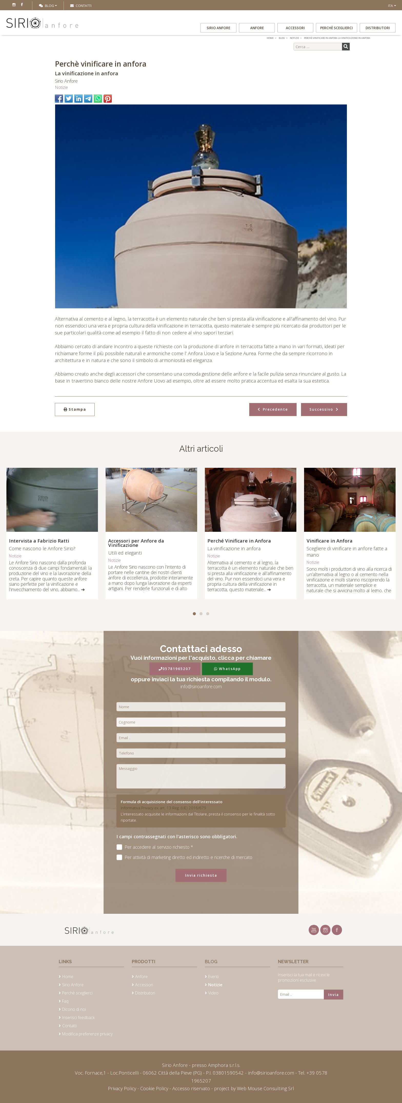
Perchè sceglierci (336, 28)
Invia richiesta (201, 875)
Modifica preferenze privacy (87, 1034)
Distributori (378, 28)
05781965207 (175, 668)
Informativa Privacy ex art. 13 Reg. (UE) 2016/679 (163, 807)
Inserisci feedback (78, 1017)
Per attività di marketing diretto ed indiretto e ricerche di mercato (184, 857)
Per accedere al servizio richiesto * (154, 847)
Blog (46, 5)
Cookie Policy (154, 1088)
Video (213, 993)
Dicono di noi (74, 1009)
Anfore (257, 28)
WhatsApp (227, 668)
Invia (333, 994)
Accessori (295, 28)
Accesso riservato (191, 1088)
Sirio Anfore (218, 28)
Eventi (213, 976)
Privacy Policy (122, 1088)
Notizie (61, 87)
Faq (65, 1001)
